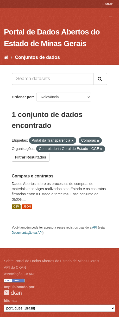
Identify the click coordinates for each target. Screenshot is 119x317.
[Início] (6, 57)
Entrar (107, 4)
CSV (16, 206)
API (94, 227)
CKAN (13, 292)
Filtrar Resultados (30, 157)
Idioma (10, 301)
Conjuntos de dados (37, 57)
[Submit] (100, 79)
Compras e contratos (32, 176)
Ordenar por (22, 97)
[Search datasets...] (52, 79)
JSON (27, 206)
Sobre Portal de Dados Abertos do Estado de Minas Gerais (51, 261)
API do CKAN (15, 267)
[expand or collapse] (110, 18)
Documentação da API (27, 233)
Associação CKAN (19, 274)
